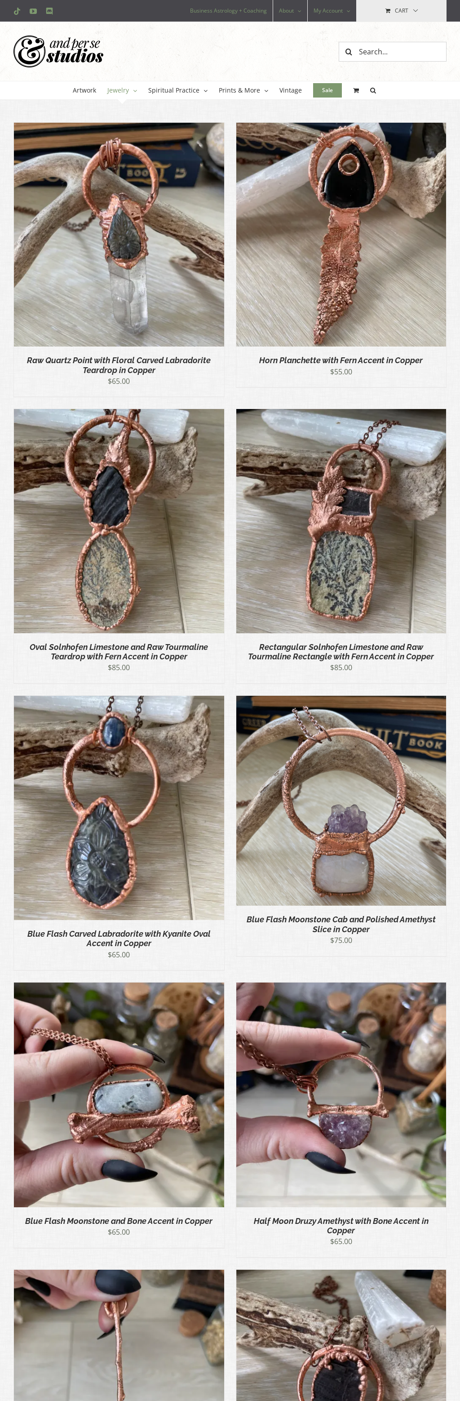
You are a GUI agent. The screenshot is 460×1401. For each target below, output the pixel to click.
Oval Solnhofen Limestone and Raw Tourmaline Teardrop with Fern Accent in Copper (119, 651)
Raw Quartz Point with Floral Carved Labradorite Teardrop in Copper (119, 365)
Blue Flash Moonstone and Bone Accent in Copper (118, 1221)
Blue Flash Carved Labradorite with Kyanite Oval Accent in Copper (119, 938)
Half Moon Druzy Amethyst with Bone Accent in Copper (341, 1225)
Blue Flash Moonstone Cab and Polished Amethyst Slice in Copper (341, 924)
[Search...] (393, 52)
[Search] (348, 52)
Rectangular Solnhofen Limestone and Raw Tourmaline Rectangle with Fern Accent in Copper (341, 651)
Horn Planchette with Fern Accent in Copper (341, 360)
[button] (373, 90)
